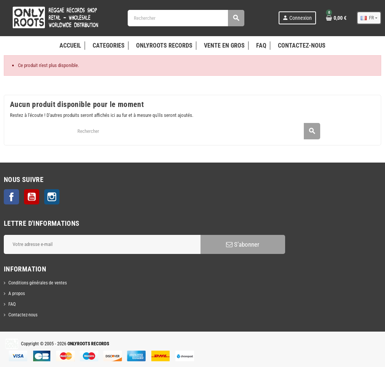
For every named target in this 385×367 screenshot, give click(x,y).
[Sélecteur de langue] (369, 18)
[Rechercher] (186, 18)
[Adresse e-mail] (102, 244)
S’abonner (242, 244)
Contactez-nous (22, 315)
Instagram (51, 196)
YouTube (31, 196)
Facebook (11, 196)
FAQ (12, 304)
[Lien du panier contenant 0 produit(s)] (336, 18)
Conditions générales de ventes (37, 283)
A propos (16, 293)
